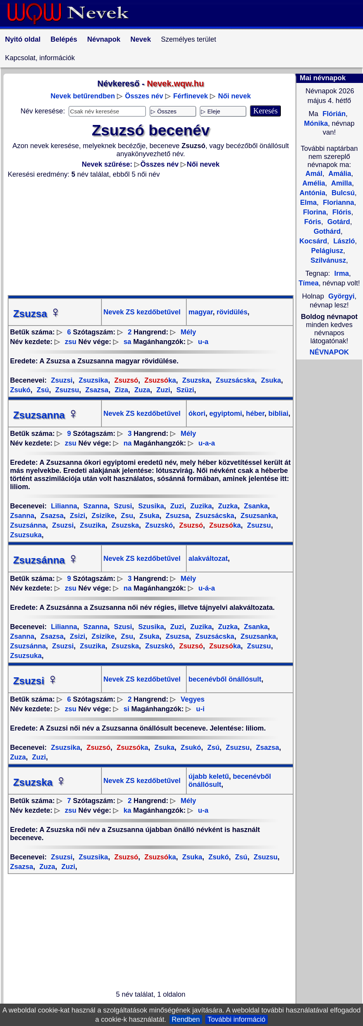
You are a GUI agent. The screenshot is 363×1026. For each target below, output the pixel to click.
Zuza (141, 390)
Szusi (122, 506)
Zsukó (190, 747)
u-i (200, 709)
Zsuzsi (62, 380)
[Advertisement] (151, 237)
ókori (196, 413)
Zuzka (227, 506)
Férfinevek (190, 96)
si (126, 709)
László (343, 241)
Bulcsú (342, 193)
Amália (339, 173)
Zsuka (270, 380)
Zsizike (102, 516)
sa (127, 342)
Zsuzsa (37, 313)
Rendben (186, 1019)
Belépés (64, 39)
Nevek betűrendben (83, 96)
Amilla (340, 183)
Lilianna (64, 506)
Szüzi (184, 390)
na (127, 443)
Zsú (42, 390)
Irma (341, 273)
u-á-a (206, 588)
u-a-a (206, 443)
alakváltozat (208, 558)
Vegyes (192, 699)
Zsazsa (95, 390)
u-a (203, 342)
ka (159, 380)
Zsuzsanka (257, 516)
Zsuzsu (66, 390)
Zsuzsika (92, 380)
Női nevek (234, 96)
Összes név (144, 96)
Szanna (94, 506)
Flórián (333, 114)
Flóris (341, 212)
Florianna (337, 202)
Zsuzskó (158, 525)
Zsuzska (194, 380)
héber (254, 413)
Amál (314, 173)
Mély (188, 332)
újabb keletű (208, 776)
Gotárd (338, 222)
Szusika (150, 506)
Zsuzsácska (234, 380)
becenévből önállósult (224, 679)
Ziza (120, 390)
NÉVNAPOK (329, 352)
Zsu (126, 516)
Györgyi (341, 296)
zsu (70, 342)
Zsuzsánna (46, 560)
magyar (200, 312)
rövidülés (230, 312)
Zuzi (162, 390)
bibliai (278, 413)
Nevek (140, 39)
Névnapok (103, 39)
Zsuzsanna (46, 415)
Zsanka (255, 506)
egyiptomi (224, 413)
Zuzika (200, 506)
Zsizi (76, 516)
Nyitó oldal (23, 39)
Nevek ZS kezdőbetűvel (142, 312)
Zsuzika (91, 525)
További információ (236, 1019)
